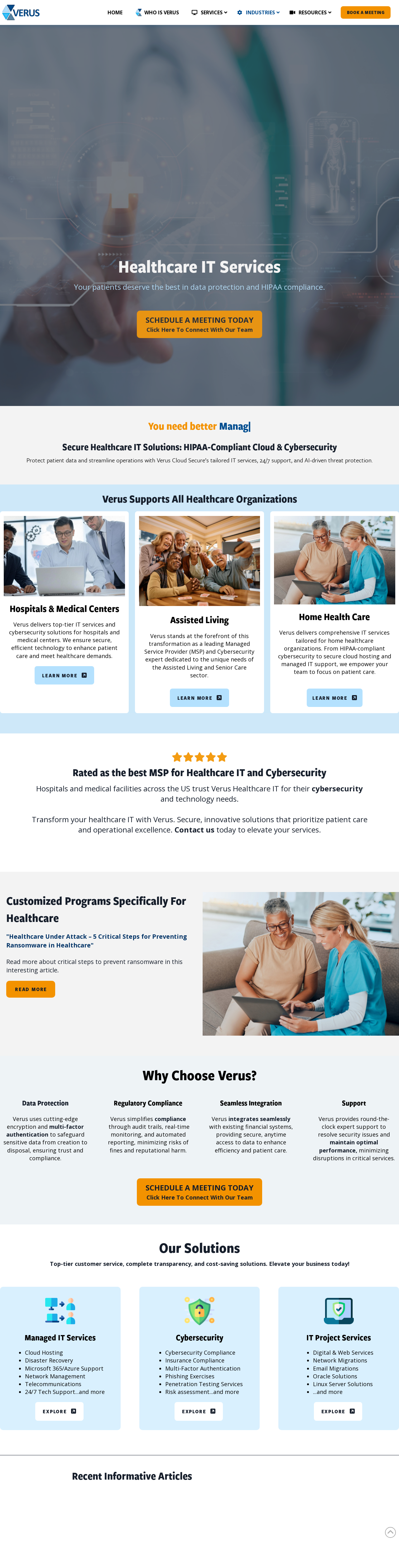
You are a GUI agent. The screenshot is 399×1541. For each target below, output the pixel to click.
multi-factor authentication (45, 1130)
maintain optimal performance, (348, 1146)
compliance (170, 1119)
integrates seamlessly (259, 1119)
